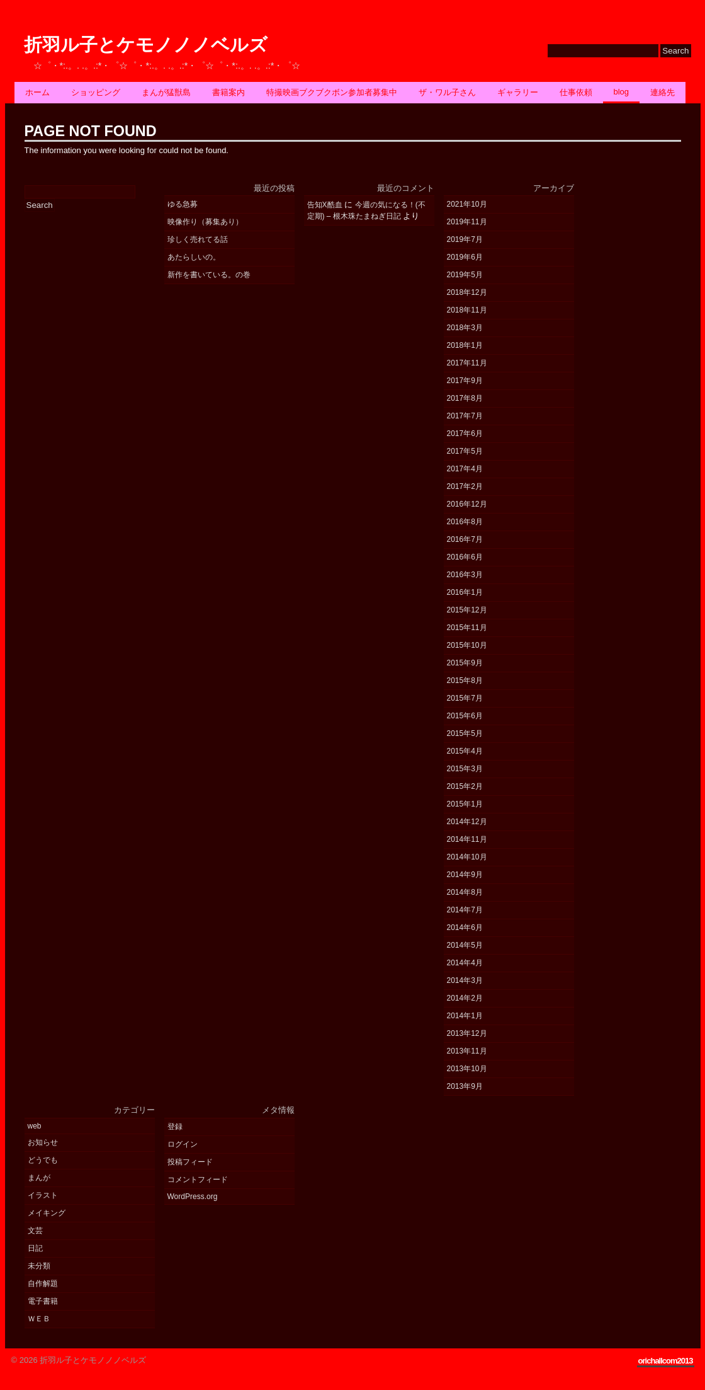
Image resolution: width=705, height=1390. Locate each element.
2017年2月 (465, 486)
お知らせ (43, 1142)
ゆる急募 (182, 204)
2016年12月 (467, 504)
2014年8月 (465, 892)
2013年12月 (467, 1033)
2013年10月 (467, 1068)
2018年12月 (467, 292)
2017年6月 (465, 433)
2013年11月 (467, 1051)
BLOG (621, 91)
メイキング (46, 1213)
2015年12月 (467, 610)
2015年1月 (465, 804)
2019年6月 (465, 257)
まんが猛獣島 (166, 92)
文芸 (35, 1230)
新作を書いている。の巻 (209, 274)
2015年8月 (465, 680)
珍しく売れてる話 (197, 239)
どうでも (43, 1160)
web (35, 1126)
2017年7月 (465, 415)
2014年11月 (467, 839)
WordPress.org (192, 1196)
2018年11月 (467, 310)
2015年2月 (465, 786)
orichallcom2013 (665, 1360)
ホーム (37, 92)
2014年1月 (465, 1015)
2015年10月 (467, 645)
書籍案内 (228, 92)
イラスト (43, 1195)
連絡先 (662, 92)
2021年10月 (467, 204)
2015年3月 (465, 768)
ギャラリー (517, 92)
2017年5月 (465, 451)
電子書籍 (43, 1301)
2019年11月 (467, 221)
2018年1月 (465, 345)
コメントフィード (197, 1179)
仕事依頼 (576, 92)
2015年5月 (465, 733)
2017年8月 (465, 398)
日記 (35, 1248)
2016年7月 (465, 539)
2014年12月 (467, 821)
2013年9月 (465, 1086)
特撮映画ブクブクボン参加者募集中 (331, 92)
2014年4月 (465, 962)
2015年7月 (465, 698)
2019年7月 (465, 239)
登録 (175, 1126)
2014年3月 (465, 980)
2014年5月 (465, 945)
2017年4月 (465, 468)
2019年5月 (465, 274)
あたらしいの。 (193, 257)
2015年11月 (467, 627)
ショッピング (95, 92)
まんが (39, 1177)
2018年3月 (465, 327)
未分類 (39, 1265)
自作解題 (43, 1283)
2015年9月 (465, 662)
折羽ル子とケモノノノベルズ (146, 45)
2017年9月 (465, 380)
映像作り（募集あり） (205, 221)
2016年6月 (465, 557)
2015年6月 (465, 715)
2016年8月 (465, 521)
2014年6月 (465, 927)
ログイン (182, 1144)
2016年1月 (465, 592)
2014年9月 (465, 874)
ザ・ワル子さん (447, 92)
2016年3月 (465, 574)
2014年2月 (465, 998)
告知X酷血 (324, 204)
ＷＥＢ (39, 1318)
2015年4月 (465, 751)
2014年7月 (465, 909)
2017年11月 (467, 363)
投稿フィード (190, 1161)
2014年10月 (467, 857)
